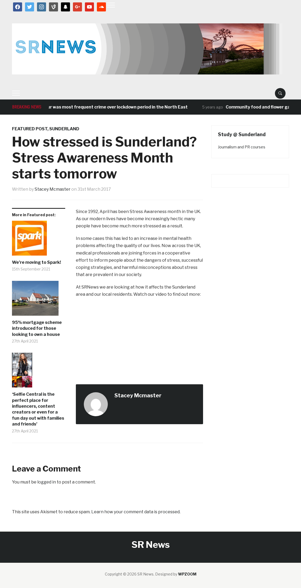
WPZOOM (187, 574)
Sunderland (64, 128)
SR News (150, 544)
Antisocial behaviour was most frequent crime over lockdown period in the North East (100, 107)
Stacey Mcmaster (53, 189)
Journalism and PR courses (241, 147)
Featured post (29, 128)
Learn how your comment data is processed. (135, 511)
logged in (46, 482)
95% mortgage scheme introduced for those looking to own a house (37, 328)
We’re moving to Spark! (36, 262)
